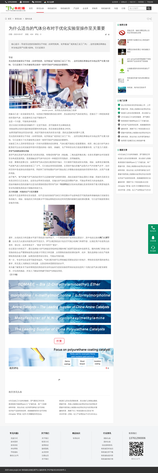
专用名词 (76, 438)
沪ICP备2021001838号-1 (56, 470)
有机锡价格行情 (107, 459)
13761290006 (12, 2)
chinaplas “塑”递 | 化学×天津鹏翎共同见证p (25, 414)
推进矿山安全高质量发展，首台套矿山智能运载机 (78, 401)
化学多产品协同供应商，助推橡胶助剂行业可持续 (28, 411)
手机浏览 (150, 2)
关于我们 (45, 438)
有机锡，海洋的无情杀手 (136, 87)
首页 (14, 8)
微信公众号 (14, 455)
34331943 (38, 2)
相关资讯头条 (15, 392)
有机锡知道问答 (107, 455)
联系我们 (141, 2)
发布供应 (14, 445)
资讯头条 (18, 19)
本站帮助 (14, 449)
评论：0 (38, 34)
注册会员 (124, 2)
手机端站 (14, 452)
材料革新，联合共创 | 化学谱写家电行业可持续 (27, 407)
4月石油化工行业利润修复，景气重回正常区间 (26, 401)
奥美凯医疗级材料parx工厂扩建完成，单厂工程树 (28, 404)
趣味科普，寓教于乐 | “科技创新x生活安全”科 (76, 411)
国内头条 (28, 19)
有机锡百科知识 (107, 449)
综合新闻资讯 (107, 445)
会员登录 (115, 2)
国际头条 (107, 438)
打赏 (59, 341)
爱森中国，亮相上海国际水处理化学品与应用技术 (78, 404)
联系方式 (45, 442)
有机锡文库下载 (107, 452)
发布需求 (14, 442)
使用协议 (45, 445)
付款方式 (133, 2)
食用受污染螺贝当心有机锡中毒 (133, 141)
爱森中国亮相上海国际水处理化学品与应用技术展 (78, 407)
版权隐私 (45, 449)
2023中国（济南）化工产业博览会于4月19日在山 (78, 414)
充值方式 (14, 438)
